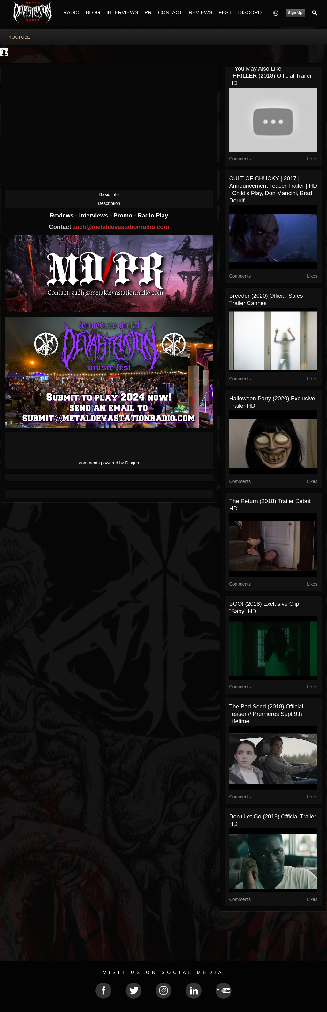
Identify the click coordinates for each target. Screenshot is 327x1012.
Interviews (94, 215)
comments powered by (109, 462)
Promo (123, 215)
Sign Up (295, 13)
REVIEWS (200, 12)
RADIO (71, 12)
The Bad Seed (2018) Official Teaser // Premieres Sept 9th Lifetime (266, 713)
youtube (19, 37)
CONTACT (170, 12)
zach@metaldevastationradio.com (121, 227)
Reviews (62, 215)
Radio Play (153, 215)
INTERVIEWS (122, 12)
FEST (225, 12)
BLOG (93, 12)
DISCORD (250, 12)
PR (147, 12)
